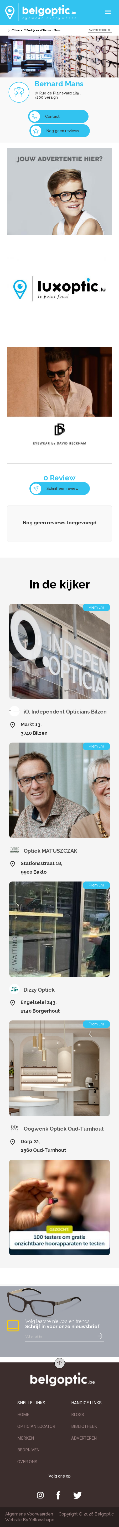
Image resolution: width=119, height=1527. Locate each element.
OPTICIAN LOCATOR (36, 1426)
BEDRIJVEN (28, 1449)
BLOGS (77, 1414)
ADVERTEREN (84, 1438)
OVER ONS (27, 1461)
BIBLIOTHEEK (84, 1426)
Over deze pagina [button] (99, 30)
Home (18, 30)
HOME (23, 1414)
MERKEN (25, 1438)
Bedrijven (33, 30)
